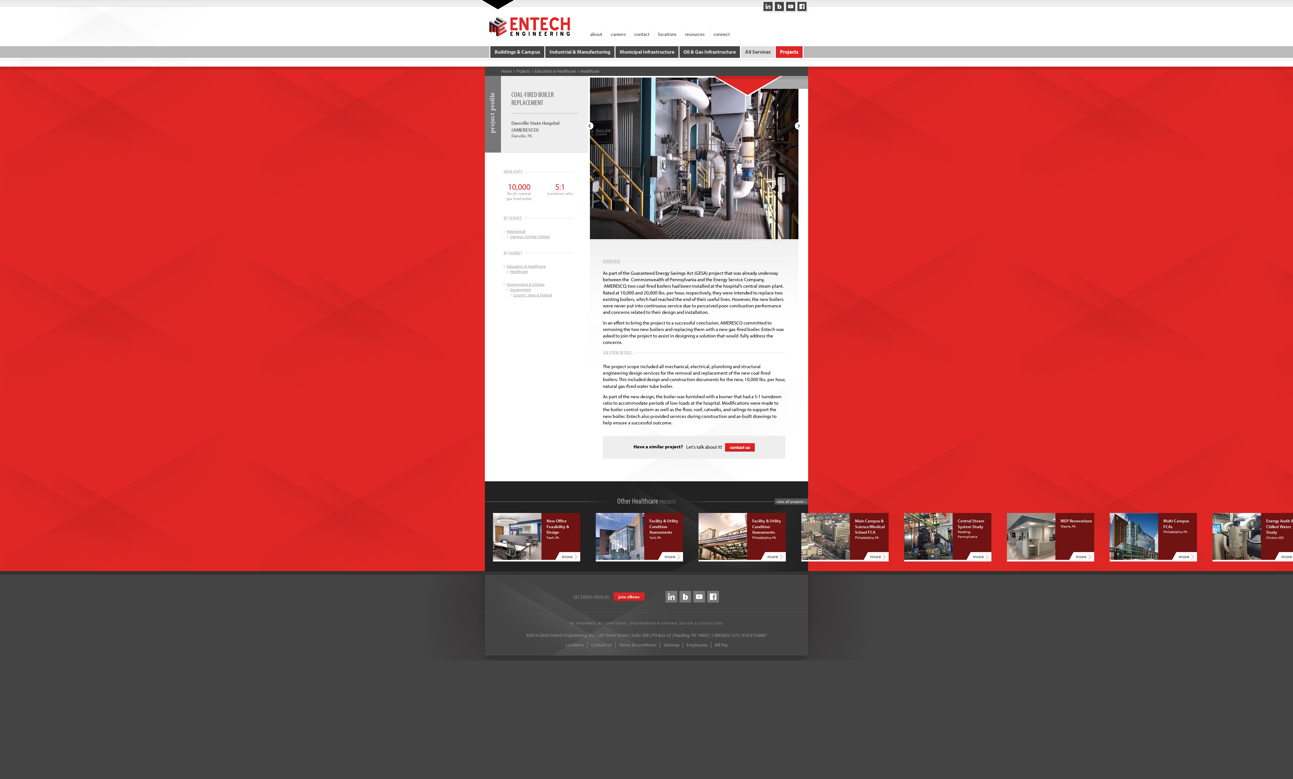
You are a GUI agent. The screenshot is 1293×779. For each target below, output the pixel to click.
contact (641, 34)
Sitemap (671, 644)
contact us (740, 447)
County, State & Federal (532, 294)
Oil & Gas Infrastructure (709, 51)
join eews (629, 596)
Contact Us (601, 644)
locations (667, 34)
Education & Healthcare (555, 71)
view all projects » (791, 501)
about (596, 34)
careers (618, 34)
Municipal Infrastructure (647, 51)
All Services (758, 51)
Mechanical (516, 231)
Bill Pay (721, 644)
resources (695, 34)
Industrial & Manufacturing (580, 51)
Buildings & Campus (517, 51)
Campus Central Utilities (530, 236)
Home (506, 71)
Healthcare (589, 71)
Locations (574, 644)
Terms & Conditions (638, 644)
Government (520, 289)
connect (721, 34)
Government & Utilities (526, 284)
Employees (697, 644)
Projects (789, 51)
